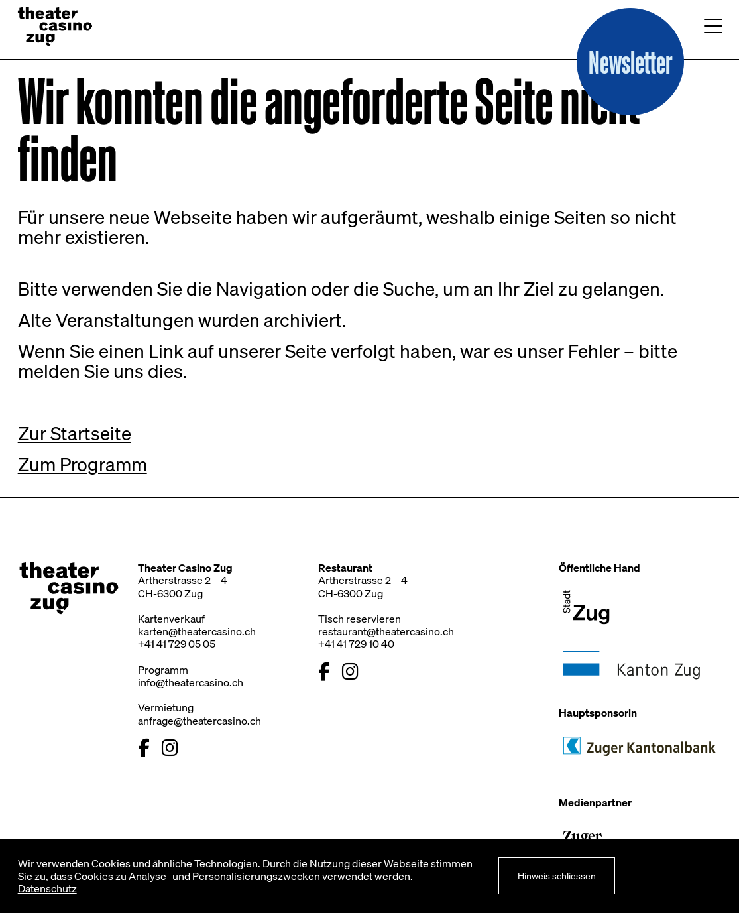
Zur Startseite (74, 433)
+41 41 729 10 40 (356, 643)
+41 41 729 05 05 (176, 643)
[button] (630, 61)
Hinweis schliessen (557, 875)
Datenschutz (47, 888)
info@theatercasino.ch (190, 682)
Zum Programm (82, 464)
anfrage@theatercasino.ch (199, 720)
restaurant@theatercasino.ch (386, 631)
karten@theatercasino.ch (197, 631)
